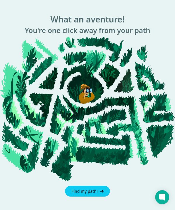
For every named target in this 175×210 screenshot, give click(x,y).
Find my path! (87, 191)
